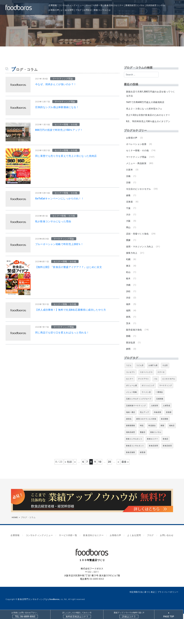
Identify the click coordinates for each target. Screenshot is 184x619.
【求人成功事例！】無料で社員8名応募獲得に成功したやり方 (70, 309)
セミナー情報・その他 (137, 151)
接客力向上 (132, 256)
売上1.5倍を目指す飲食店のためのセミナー (148, 115)
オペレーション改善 (136, 145)
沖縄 (128, 289)
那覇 (128, 342)
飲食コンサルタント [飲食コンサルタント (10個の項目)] (134, 445)
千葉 (128, 211)
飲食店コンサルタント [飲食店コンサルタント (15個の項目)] (135, 452)
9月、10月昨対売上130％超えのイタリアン (148, 122)
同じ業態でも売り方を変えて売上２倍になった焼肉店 (66, 155)
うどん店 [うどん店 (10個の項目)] (140, 372)
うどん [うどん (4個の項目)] (129, 372)
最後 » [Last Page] (125, 468)
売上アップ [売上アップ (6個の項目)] (144, 418)
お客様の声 (53, 10)
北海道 (129, 204)
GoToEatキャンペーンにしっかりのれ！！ (59, 198)
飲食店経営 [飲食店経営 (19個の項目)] (167, 452)
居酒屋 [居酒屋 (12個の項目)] (168, 418)
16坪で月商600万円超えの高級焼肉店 (145, 102)
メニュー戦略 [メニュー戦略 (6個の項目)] (131, 398)
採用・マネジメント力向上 (139, 250)
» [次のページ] (118, 468)
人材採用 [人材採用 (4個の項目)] (154, 412)
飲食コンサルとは (102, 10)
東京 (128, 270)
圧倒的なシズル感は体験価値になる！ (57, 107)
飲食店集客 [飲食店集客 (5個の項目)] (130, 459)
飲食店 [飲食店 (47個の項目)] (165, 445)
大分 (128, 217)
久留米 (129, 171)
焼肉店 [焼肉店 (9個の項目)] (172, 432)
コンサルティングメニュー (71, 5)
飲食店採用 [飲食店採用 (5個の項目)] (153, 452)
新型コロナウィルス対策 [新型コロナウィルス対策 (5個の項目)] (146, 425)
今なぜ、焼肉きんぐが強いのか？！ (55, 84)
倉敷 (128, 197)
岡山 (128, 230)
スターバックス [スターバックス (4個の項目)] (146, 378)
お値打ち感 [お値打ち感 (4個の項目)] (152, 372)
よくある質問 (67, 10)
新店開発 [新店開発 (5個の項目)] (164, 425)
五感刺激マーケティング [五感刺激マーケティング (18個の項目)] (136, 412)
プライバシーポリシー (167, 597)
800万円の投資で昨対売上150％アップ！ (59, 129)
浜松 (128, 296)
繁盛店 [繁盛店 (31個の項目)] (142, 438)
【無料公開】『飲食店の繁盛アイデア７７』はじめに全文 (68, 267)
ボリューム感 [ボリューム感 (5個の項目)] (131, 392)
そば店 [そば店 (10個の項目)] (165, 372)
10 (99, 468)
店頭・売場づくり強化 (137, 237)
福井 (128, 309)
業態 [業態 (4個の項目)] (162, 432)
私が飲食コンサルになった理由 (53, 221)
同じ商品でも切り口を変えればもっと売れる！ (62, 332)
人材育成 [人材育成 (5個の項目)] (166, 412)
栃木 (128, 283)
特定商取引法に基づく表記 (142, 597)
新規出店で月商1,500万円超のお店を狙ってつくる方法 (150, 93)
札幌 (128, 263)
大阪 (128, 224)
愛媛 (128, 243)
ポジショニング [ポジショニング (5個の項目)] (148, 392)
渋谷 (128, 302)
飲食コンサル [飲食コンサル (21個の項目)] (155, 438)
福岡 (128, 316)
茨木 (128, 329)
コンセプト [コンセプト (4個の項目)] (130, 378)
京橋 (128, 178)
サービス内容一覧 (94, 5)
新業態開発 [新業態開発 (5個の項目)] (130, 432)
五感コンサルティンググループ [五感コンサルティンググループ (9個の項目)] (138, 405)
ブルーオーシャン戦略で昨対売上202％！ (59, 244)
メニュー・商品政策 (136, 165)
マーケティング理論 (136, 158)
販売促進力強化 (134, 335)
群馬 (128, 322)
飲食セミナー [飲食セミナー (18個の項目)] (152, 445)
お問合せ (88, 10)
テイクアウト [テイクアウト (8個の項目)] (143, 385)
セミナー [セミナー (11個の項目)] (129, 385)
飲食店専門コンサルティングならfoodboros (38, 604)
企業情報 (52, 5)
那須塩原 (130, 348)
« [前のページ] (75, 468)
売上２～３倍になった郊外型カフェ (144, 109)
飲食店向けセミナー (114, 5)
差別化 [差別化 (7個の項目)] (129, 425)
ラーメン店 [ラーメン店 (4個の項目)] (146, 398)
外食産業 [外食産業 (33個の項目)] (157, 418)
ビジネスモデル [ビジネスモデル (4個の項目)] (168, 385)
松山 (128, 276)
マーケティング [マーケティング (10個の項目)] (165, 392)
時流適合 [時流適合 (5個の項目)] (152, 432)
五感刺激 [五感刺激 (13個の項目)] (159, 405)
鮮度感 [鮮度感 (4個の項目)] (142, 459)
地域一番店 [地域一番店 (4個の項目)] (130, 418)
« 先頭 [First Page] (68, 468)
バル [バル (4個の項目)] (155, 385)
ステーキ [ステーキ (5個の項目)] (161, 378)
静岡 (128, 355)
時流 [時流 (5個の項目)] (142, 432)
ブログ (78, 10)
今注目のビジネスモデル (138, 191)
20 (109, 468)
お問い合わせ (163, 541)
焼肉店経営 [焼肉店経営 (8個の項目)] (130, 438)
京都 (128, 184)
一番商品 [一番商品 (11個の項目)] (159, 398)
